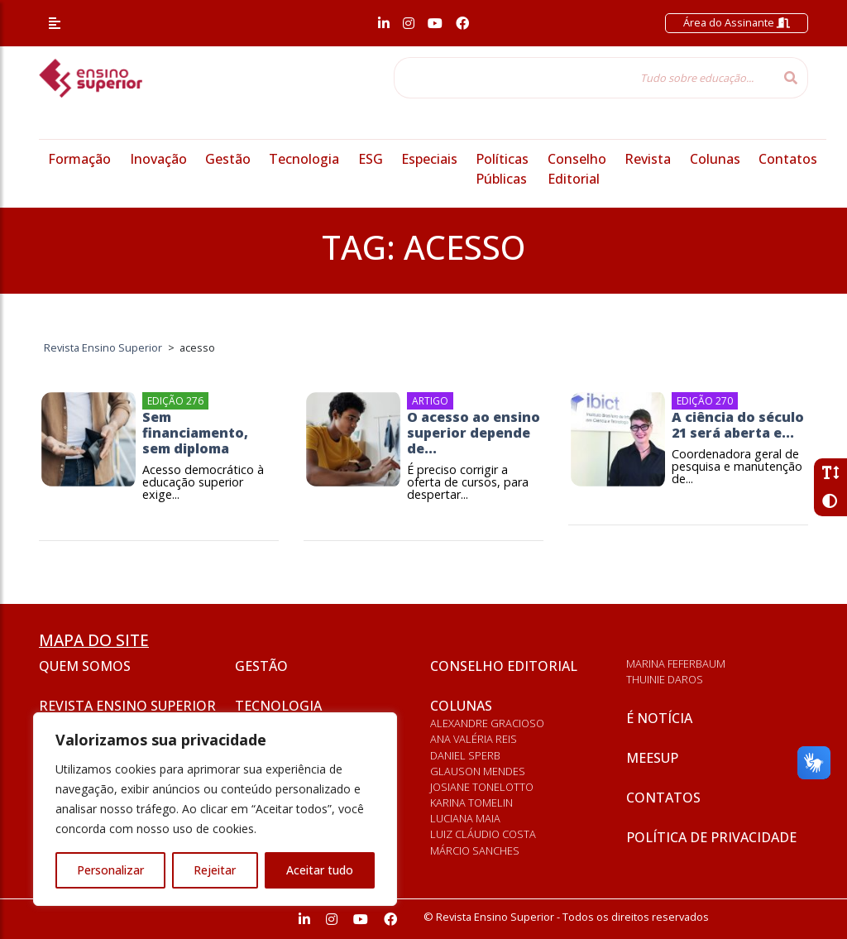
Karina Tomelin (471, 802)
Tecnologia (304, 159)
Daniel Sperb (465, 755)
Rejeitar (215, 870)
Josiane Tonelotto (482, 786)
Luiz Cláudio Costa (483, 833)
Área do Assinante (736, 22)
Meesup (652, 758)
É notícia (659, 718)
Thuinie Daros (664, 679)
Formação (79, 159)
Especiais (429, 159)
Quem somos (85, 666)
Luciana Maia (465, 818)
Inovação (158, 159)
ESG (370, 159)
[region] (215, 809)
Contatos (787, 159)
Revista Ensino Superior (127, 706)
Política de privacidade (711, 837)
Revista (647, 159)
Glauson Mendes (477, 771)
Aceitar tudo (319, 870)
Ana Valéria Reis (473, 738)
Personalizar (110, 870)
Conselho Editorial (503, 666)
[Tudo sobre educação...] (584, 77)
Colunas (715, 159)
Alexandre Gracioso (487, 723)
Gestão (228, 159)
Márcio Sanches (474, 850)
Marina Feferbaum (675, 663)
